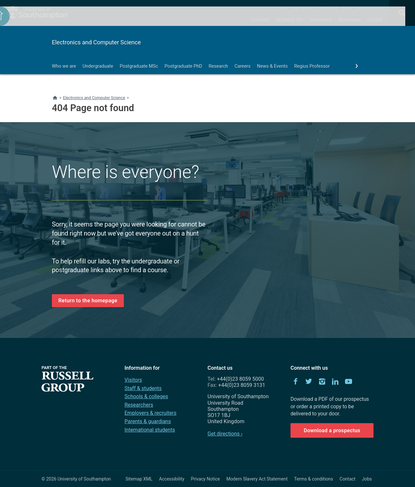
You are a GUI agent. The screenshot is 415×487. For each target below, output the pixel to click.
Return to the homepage (87, 300)
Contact (376, 8)
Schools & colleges (146, 396)
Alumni (308, 8)
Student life (289, 19)
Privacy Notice (205, 478)
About (283, 8)
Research (321, 19)
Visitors (133, 380)
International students (149, 430)
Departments (328, 8)
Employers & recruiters (150, 413)
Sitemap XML (139, 478)
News (347, 8)
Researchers (138, 405)
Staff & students (143, 388)
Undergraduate (98, 66)
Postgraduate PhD (183, 66)
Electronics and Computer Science (96, 42)
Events (361, 8)
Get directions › (225, 434)
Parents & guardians (147, 421)
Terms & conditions (313, 478)
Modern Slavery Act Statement (257, 478)
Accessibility (171, 478)
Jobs (367, 478)
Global (375, 19)
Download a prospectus (332, 430)
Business (350, 19)
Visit (295, 8)
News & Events (272, 66)
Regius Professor (311, 66)
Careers (242, 66)
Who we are (64, 66)
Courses (259, 19)
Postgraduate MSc (139, 66)
